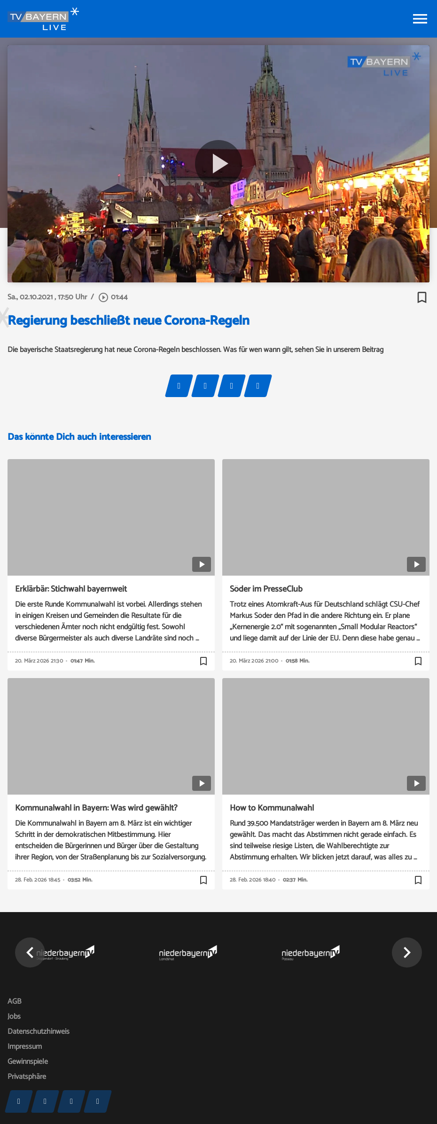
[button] (30, 952)
